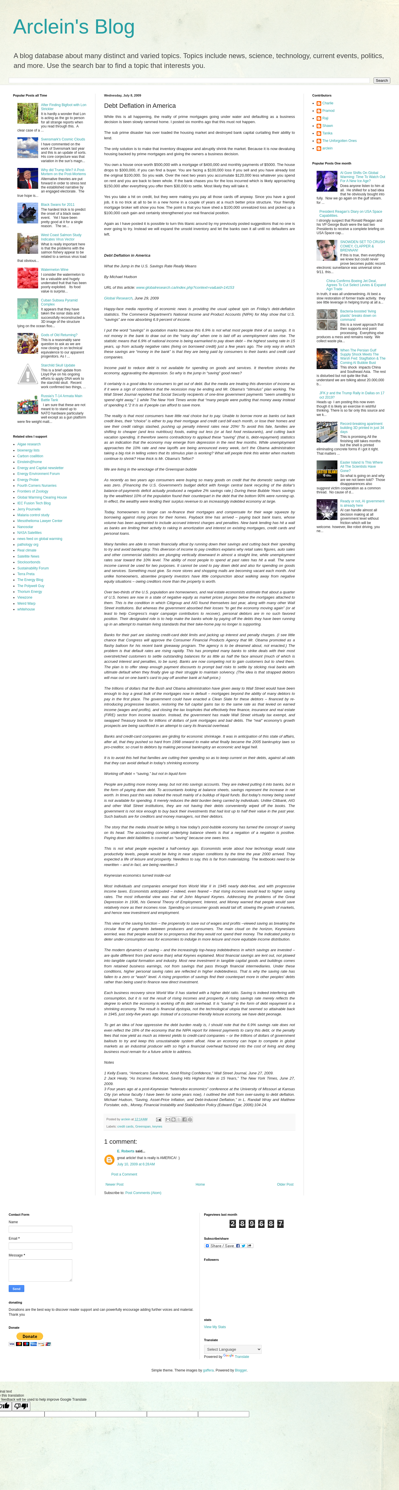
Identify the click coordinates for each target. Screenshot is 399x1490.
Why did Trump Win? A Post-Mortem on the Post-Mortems (63, 172)
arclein (327, 148)
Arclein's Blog (74, 26)
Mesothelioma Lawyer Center (39, 521)
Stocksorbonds (28, 562)
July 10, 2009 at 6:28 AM (136, 1164)
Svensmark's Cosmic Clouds (63, 139)
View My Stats (215, 1327)
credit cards (125, 1126)
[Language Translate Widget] (233, 1349)
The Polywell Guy (30, 586)
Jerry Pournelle (29, 509)
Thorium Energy (29, 592)
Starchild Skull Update (58, 365)
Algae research (29, 444)
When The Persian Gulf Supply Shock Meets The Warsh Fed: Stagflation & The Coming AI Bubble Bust (363, 356)
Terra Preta (25, 574)
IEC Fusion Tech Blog (34, 503)
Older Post (285, 1184)
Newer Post (114, 1184)
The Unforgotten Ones (339, 141)
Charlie (327, 103)
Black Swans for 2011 (58, 205)
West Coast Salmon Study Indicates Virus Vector (61, 237)
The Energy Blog (30, 580)
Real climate (26, 550)
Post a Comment (124, 1174)
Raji (325, 118)
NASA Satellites (29, 533)
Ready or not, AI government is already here (362, 503)
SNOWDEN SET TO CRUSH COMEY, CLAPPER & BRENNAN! (362, 246)
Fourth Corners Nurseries (36, 486)
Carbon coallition (30, 456)
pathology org (27, 545)
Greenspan (143, 1126)
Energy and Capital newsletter (40, 468)
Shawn (327, 126)
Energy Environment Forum (38, 474)
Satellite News (28, 556)
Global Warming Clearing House (42, 497)
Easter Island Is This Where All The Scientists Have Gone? (361, 466)
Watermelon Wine (55, 270)
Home (200, 1184)
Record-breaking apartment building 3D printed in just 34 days (362, 428)
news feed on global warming (39, 539)
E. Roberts (125, 1151)
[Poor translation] (21, 1406)
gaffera (208, 1370)
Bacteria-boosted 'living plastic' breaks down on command (358, 315)
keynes (157, 1126)
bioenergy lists (28, 450)
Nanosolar (25, 527)
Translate (236, 1357)
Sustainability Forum (33, 568)
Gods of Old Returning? (59, 335)
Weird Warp (26, 603)
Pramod (328, 111)
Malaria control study (33, 515)
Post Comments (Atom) (143, 1193)
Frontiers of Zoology (32, 491)
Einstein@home (29, 462)
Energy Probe (27, 480)
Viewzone (24, 597)
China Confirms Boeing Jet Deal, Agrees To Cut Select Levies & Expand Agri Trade (356, 285)
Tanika (327, 133)
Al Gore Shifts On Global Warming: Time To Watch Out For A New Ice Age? (362, 177)
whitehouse (26, 609)
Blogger (241, 1370)
